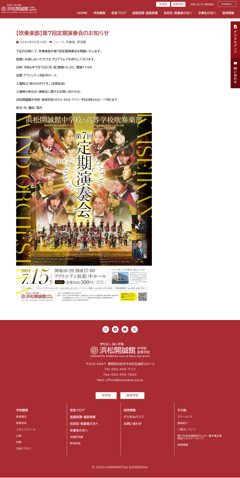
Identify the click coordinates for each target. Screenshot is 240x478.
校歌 (18, 442)
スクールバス (184, 417)
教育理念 (21, 417)
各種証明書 (76, 437)
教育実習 (75, 443)
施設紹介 (182, 423)
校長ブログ (118, 12)
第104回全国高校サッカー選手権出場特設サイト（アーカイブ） (199, 437)
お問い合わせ (133, 424)
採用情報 (228, 12)
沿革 (18, 436)
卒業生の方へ (207, 12)
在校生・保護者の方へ (178, 12)
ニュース (58, 41)
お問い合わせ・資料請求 (202, 4)
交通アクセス (23, 449)
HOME (82, 12)
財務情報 (182, 445)
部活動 (81, 41)
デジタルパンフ (134, 417)
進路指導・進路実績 (145, 12)
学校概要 (99, 12)
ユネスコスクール (26, 430)
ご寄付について (186, 430)
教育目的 (21, 423)
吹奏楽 (70, 41)
